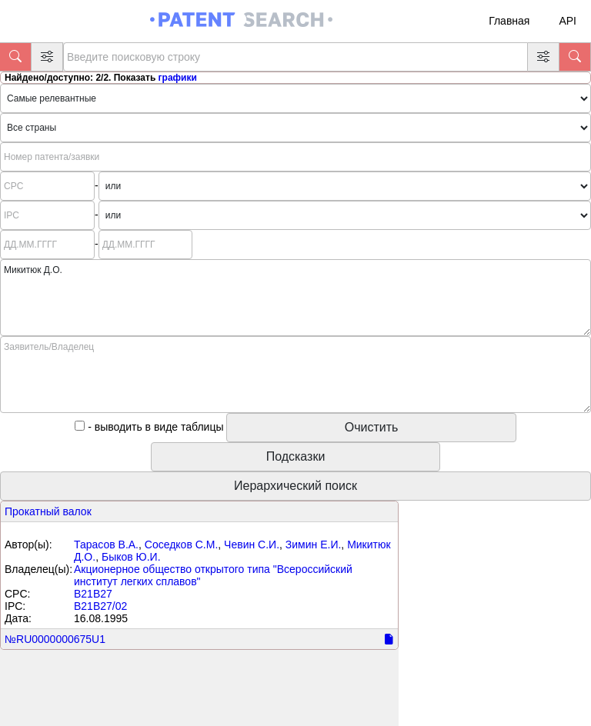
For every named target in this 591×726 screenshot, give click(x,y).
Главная (509, 21)
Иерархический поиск (295, 485)
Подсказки (296, 456)
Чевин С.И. (251, 544)
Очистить (372, 427)
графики (178, 77)
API (567, 21)
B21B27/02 (100, 606)
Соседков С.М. (182, 544)
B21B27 (93, 594)
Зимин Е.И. (313, 544)
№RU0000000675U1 (55, 639)
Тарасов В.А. (106, 544)
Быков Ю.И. (131, 557)
